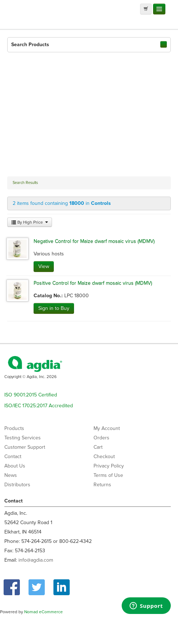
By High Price (29, 222)
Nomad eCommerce (43, 611)
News (10, 475)
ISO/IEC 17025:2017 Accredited (38, 406)
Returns (102, 485)
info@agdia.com (35, 560)
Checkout (104, 456)
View (43, 266)
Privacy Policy (109, 466)
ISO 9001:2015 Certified (30, 395)
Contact (12, 456)
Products (14, 428)
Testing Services (22, 438)
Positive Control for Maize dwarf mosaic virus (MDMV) (93, 283)
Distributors (17, 485)
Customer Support (24, 447)
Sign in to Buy (53, 308)
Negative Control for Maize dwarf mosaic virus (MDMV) (94, 241)
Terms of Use (108, 475)
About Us (14, 466)
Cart (98, 447)
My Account (107, 428)
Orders (101, 438)
